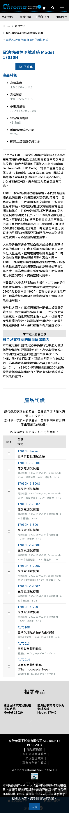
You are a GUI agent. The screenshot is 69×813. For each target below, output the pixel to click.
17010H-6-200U (29, 545)
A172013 (24, 643)
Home (7, 26)
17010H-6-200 (28, 606)
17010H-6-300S (29, 483)
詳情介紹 (25, 17)
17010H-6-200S (29, 565)
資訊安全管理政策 (34, 754)
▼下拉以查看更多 (34, 334)
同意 (34, 807)
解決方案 (20, 26)
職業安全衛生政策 (34, 762)
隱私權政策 (34, 749)
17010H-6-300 (28, 524)
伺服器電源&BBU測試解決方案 (24, 33)
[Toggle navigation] (62, 7)
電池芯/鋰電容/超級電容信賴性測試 (27, 39)
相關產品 (62, 17)
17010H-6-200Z (29, 586)
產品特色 (7, 17)
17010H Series (28, 451)
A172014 (24, 659)
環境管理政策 (34, 758)
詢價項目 (43, 17)
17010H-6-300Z (29, 504)
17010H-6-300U (29, 463)
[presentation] (30, 723)
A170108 (24, 627)
